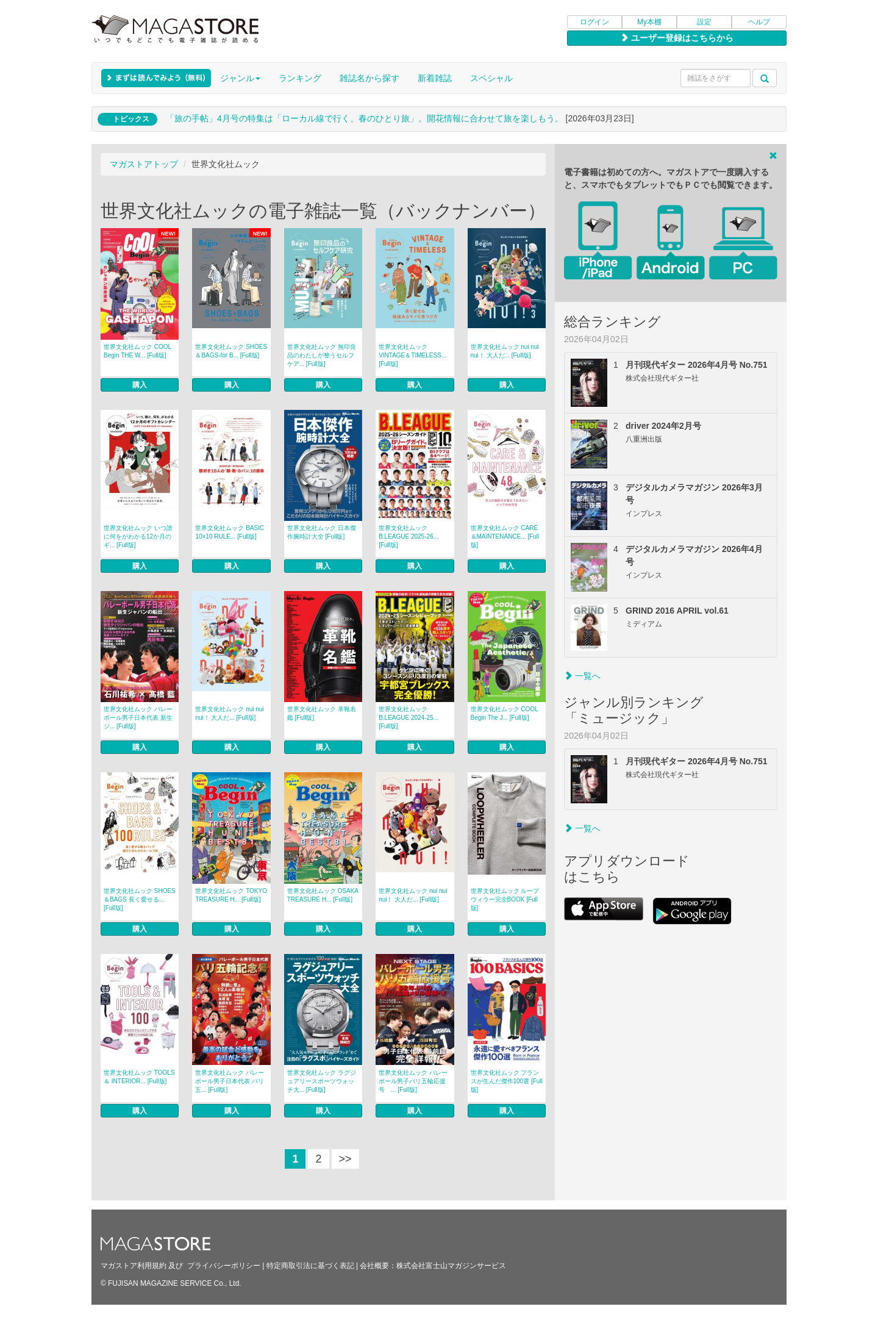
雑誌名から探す (369, 78)
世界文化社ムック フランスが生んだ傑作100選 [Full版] (507, 1081)
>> (345, 1159)
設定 (704, 22)
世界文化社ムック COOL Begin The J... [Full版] (504, 713)
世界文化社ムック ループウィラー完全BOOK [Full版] (505, 899)
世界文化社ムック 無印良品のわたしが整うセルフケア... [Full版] (321, 355)
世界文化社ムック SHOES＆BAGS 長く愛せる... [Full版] (140, 899)
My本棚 (649, 22)
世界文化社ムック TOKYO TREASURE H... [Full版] (231, 895)
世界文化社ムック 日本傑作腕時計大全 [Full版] (321, 532)
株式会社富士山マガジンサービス (451, 1265)
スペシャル (491, 78)
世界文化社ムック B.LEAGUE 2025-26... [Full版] (408, 536)
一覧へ (582, 676)
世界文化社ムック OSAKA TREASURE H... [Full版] (323, 895)
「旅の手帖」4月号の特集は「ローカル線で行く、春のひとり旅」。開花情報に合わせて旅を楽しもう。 (364, 118)
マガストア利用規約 (133, 1265)
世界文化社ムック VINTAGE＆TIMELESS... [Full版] (412, 355)
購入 (139, 385)
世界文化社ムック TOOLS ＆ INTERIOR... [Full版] (139, 1077)
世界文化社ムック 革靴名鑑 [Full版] (321, 713)
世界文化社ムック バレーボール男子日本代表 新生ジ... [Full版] (138, 718)
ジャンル (240, 78)
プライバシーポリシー (223, 1265)
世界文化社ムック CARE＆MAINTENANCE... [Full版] (505, 536)
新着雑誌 (435, 78)
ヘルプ (759, 22)
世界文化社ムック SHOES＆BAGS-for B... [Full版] (231, 351)
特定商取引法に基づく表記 (310, 1265)
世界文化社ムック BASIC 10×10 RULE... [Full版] (229, 532)
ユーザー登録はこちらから (676, 38)
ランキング (300, 78)
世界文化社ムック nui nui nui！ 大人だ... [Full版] (505, 351)
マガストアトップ (144, 164)
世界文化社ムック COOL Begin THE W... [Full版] (137, 351)
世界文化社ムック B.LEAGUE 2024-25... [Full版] (408, 718)
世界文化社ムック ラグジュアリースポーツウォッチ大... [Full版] (321, 1081)
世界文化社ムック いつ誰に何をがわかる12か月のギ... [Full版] (138, 536)
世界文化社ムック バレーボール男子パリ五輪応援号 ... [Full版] (413, 1081)
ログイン (594, 22)
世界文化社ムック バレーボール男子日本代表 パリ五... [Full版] (229, 1081)
